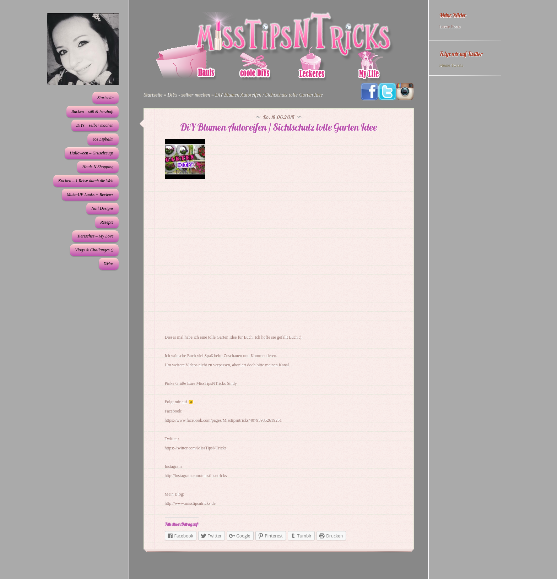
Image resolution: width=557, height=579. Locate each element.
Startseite (105, 97)
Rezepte (106, 222)
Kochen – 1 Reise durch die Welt (86, 180)
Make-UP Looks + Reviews (90, 194)
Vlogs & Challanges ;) (94, 249)
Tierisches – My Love (95, 236)
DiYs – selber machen (95, 125)
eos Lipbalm (102, 139)
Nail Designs (102, 208)
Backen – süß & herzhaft (92, 111)
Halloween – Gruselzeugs (91, 153)
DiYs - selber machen (188, 94)
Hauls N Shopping (97, 166)
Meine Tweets (451, 65)
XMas (109, 263)
